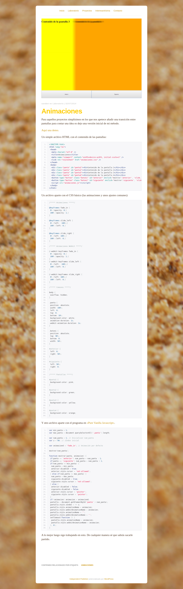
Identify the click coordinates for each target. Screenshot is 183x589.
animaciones (87, 565)
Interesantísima (102, 10)
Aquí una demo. (50, 130)
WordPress (108, 579)
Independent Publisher (79, 579)
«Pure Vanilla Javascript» (100, 422)
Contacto (118, 10)
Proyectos (87, 10)
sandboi (45, 104)
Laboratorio (73, 10)
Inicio (61, 10)
